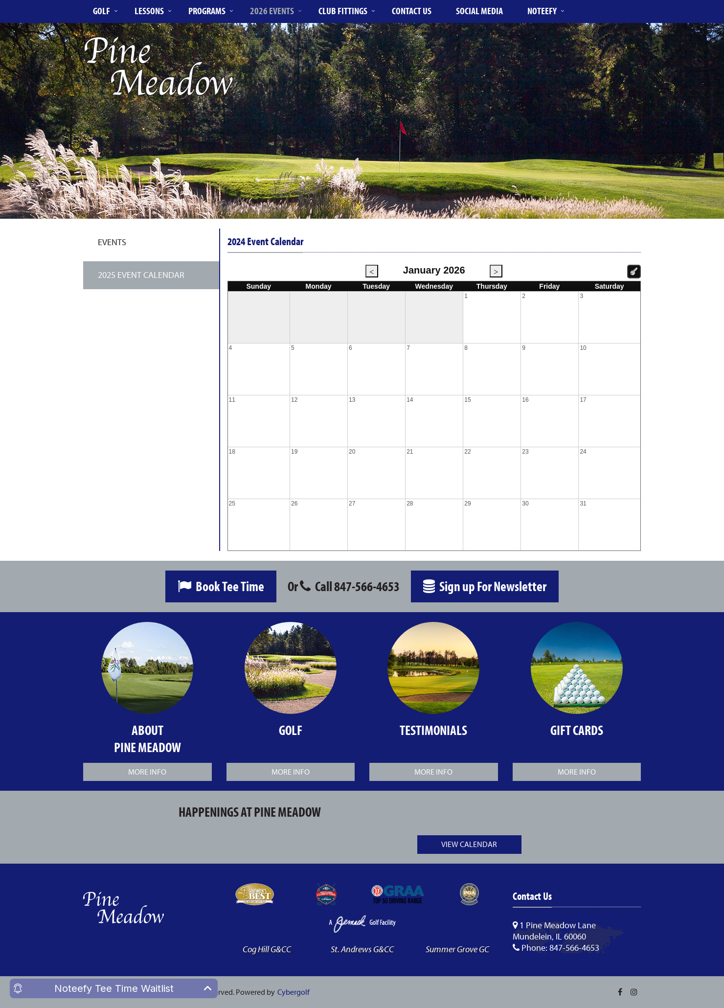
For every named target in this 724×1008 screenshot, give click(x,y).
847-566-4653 (367, 586)
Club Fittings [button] (342, 10)
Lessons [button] (149, 10)
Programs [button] (207, 10)
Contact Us (411, 10)
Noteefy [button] (542, 10)
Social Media (479, 10)
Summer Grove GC (457, 949)
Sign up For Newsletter (484, 586)
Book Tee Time (221, 586)
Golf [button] (101, 10)
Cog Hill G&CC (267, 949)
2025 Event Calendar (141, 274)
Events (112, 242)
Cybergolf (293, 992)
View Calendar (469, 844)
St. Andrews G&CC (362, 949)
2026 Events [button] (272, 10)
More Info (147, 772)
